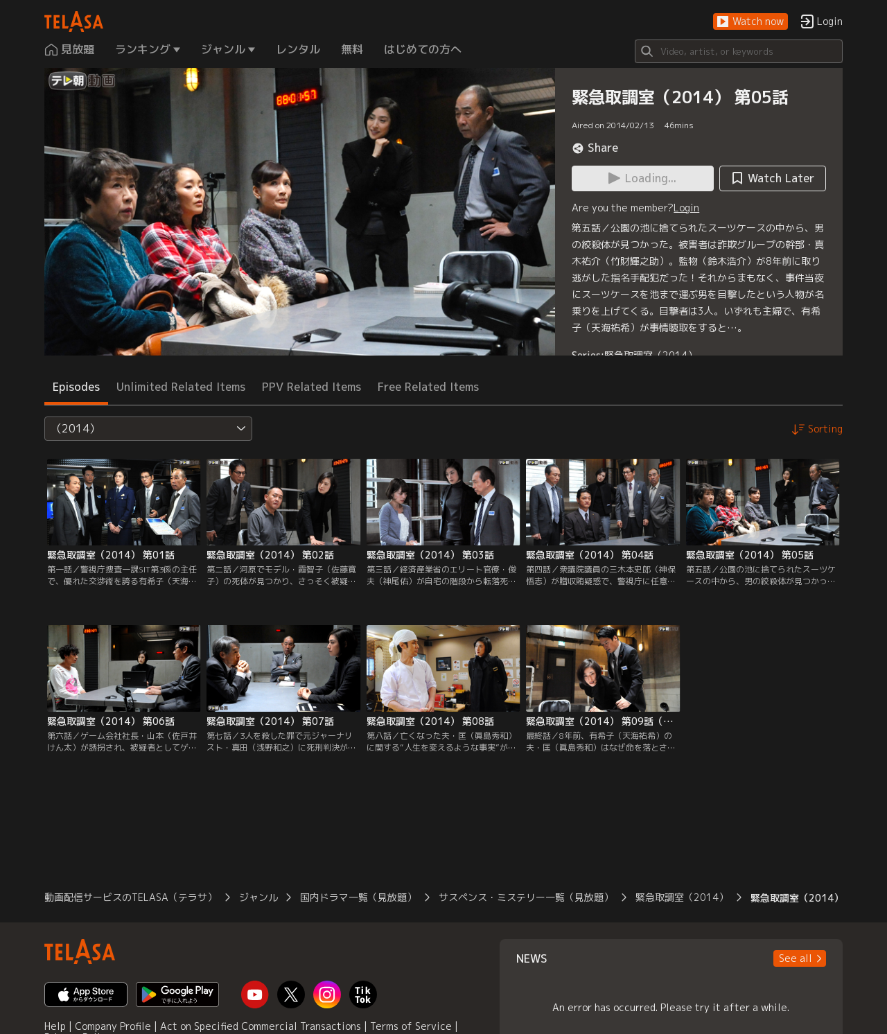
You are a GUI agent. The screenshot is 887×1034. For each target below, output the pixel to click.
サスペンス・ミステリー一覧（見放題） (526, 897)
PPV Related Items (311, 386)
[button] (750, 21)
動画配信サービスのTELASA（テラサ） (130, 897)
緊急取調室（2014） (650, 355)
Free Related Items (428, 386)
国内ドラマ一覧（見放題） (358, 897)
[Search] (739, 51)
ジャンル (258, 897)
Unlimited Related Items (180, 386)
